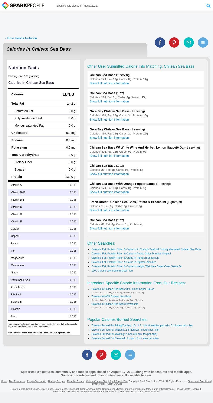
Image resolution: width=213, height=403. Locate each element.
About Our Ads (114, 384)
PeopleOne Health (36, 381)
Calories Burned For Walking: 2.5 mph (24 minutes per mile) (125, 329)
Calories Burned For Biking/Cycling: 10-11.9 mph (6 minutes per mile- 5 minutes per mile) (142, 325)
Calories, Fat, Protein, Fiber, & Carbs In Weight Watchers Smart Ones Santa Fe (136, 266)
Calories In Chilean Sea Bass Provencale (114, 303)
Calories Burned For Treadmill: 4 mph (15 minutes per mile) (124, 338)
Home (4, 381)
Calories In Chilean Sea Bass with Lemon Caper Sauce (122, 289)
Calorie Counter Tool (96, 381)
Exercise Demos (75, 381)
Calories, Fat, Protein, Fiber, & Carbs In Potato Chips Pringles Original (131, 253)
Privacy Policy (98, 384)
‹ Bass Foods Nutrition (21, 38)
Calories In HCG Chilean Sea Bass (111, 296)
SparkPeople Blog (118, 381)
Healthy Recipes (56, 381)
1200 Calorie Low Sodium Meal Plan (112, 270)
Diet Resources (17, 381)
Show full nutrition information (109, 83)
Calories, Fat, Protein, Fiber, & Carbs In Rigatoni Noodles (123, 262)
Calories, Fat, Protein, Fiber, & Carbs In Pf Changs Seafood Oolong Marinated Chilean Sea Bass (146, 249)
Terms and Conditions (199, 381)
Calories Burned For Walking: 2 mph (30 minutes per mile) (124, 334)
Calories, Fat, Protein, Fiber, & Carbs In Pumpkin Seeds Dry (125, 257)
